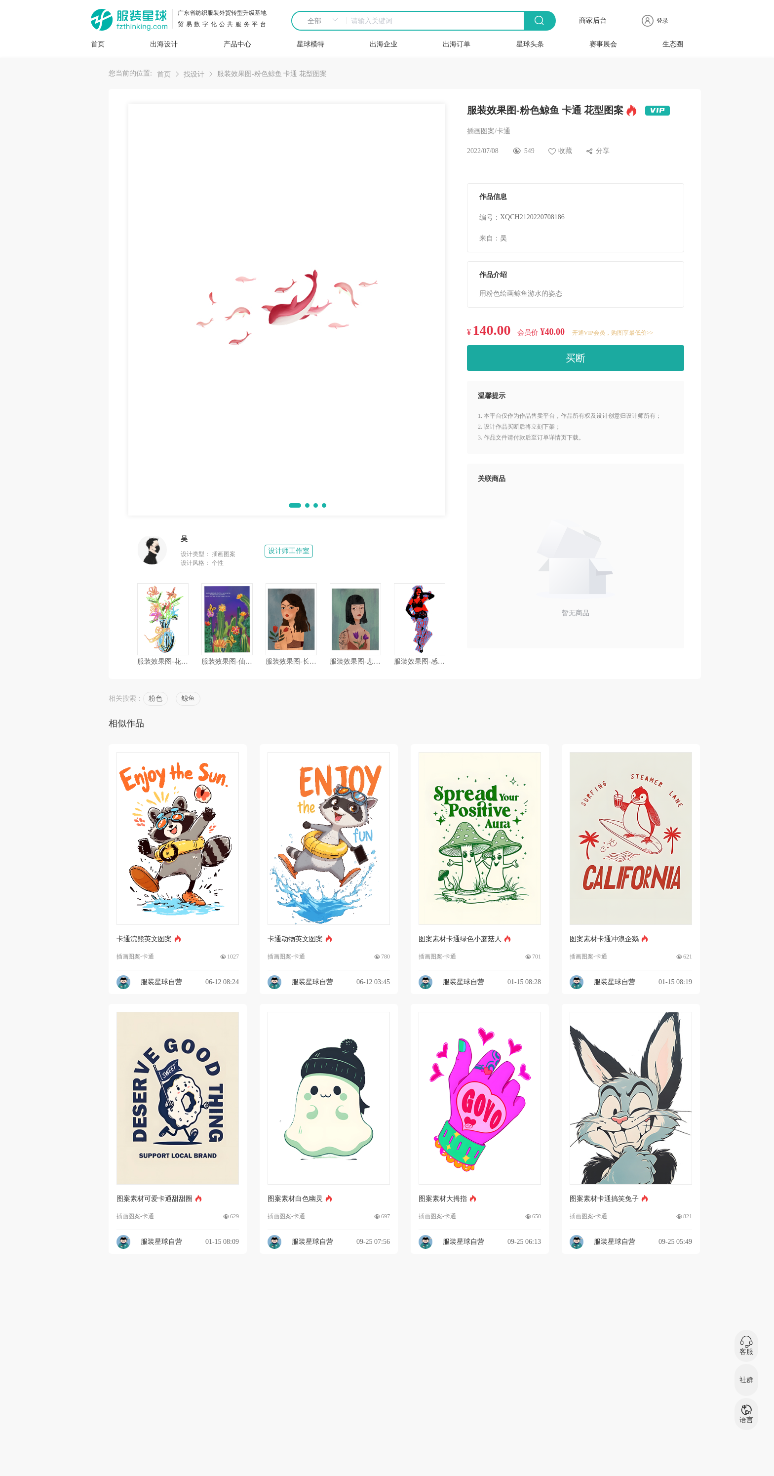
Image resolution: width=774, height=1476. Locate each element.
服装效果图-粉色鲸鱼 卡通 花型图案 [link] (272, 74)
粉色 (155, 698)
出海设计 (164, 44)
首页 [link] (164, 74)
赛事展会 (603, 44)
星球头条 (530, 44)
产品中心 (237, 44)
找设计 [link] (194, 74)
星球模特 (310, 44)
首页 (98, 44)
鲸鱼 (188, 698)
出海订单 (456, 44)
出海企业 (383, 44)
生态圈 (672, 44)
